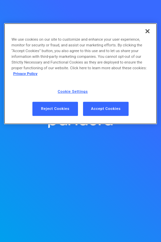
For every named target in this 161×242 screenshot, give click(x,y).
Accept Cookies (106, 108)
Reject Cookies (55, 108)
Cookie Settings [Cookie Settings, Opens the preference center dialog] (73, 91)
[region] (80, 73)
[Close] (147, 31)
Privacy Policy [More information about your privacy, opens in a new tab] (25, 73)
